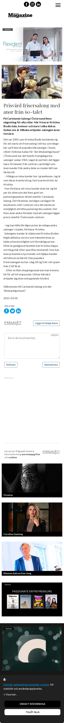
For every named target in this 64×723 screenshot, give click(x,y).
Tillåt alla (32, 712)
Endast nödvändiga (32, 704)
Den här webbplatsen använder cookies (26, 684)
